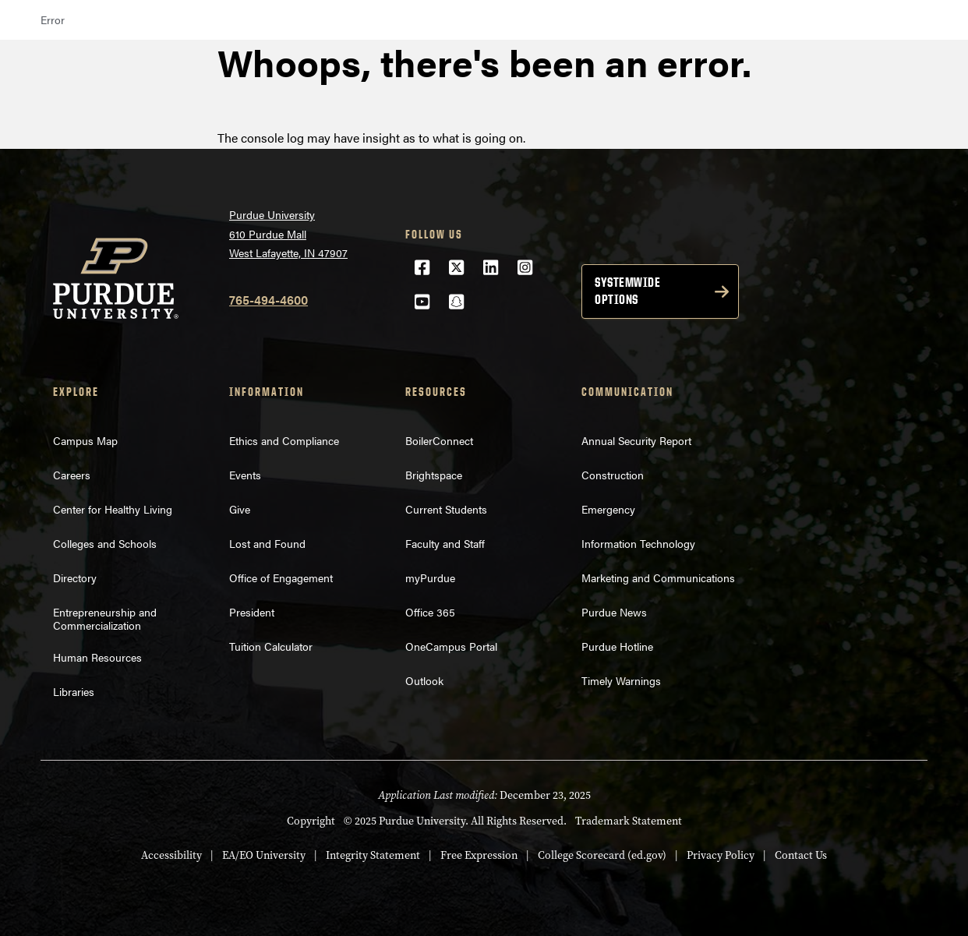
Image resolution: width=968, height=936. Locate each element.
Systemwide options (627, 290)
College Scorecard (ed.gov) (602, 855)
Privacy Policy (720, 855)
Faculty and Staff (445, 543)
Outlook (424, 680)
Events (245, 474)
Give (239, 509)
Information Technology (638, 543)
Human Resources (97, 657)
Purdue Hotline (617, 646)
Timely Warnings (621, 680)
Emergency (608, 509)
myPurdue (430, 577)
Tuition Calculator (271, 646)
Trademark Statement (628, 820)
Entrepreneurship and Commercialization (105, 618)
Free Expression (479, 855)
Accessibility (171, 855)
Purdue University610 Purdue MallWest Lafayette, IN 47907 (288, 233)
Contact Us (801, 855)
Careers (71, 474)
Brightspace (433, 474)
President (251, 612)
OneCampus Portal (451, 646)
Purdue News (614, 612)
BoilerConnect (439, 440)
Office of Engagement (281, 577)
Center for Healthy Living (112, 509)
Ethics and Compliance (284, 440)
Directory (75, 577)
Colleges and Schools (105, 543)
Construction (612, 474)
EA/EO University (264, 855)
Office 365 (430, 612)
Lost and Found (267, 543)
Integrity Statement (373, 855)
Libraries (73, 691)
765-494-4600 (268, 300)
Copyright (311, 820)
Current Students (446, 509)
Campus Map (85, 440)
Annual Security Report (636, 440)
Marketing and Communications (658, 577)
